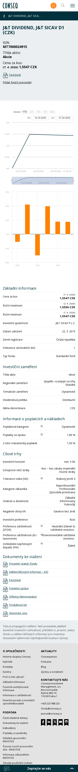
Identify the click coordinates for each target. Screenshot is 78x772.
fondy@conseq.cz (51, 708)
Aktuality (49, 651)
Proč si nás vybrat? (13, 677)
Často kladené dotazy (15, 718)
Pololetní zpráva (18, 588)
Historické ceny (18, 613)
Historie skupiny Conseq (16, 656)
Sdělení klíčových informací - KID (28, 572)
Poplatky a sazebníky (15, 733)
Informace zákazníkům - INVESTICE (16, 756)
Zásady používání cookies (17, 763)
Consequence (49, 656)
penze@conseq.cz (51, 713)
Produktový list (18, 605)
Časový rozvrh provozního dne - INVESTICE (18, 748)
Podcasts (46, 661)
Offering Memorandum (23, 596)
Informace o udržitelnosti (17, 695)
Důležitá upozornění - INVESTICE (15, 739)
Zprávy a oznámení (52, 671)
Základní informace (14, 682)
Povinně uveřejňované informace (16, 688)
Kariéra (7, 671)
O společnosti (14, 651)
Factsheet (15, 75)
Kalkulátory (9, 728)
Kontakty (8, 666)
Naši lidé (7, 661)
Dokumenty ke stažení (15, 723)
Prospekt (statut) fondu (23, 563)
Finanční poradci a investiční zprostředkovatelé (19, 702)
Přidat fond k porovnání (17, 82)
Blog (43, 666)
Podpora (9, 712)
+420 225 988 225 (50, 703)
